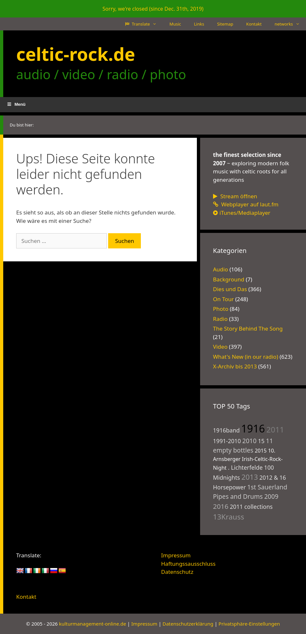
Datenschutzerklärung (188, 623)
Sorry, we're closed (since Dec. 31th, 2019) (153, 8)
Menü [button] (16, 104)
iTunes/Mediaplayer (241, 212)
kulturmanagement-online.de (92, 623)
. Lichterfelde (245, 467)
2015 (261, 450)
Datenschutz (177, 571)
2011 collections (251, 506)
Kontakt (254, 24)
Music (175, 24)
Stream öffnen (235, 196)
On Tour (223, 299)
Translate (144, 23)
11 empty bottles (243, 445)
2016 (221, 506)
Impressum (176, 555)
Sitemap (225, 24)
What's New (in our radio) (245, 356)
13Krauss (228, 517)
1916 (253, 428)
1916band (226, 430)
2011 (275, 429)
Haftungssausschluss (188, 563)
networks (290, 23)
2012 (265, 477)
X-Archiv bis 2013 (235, 366)
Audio (220, 269)
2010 (249, 440)
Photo (221, 308)
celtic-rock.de (75, 54)
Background (228, 279)
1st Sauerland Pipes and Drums (250, 492)
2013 (249, 477)
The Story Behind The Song (248, 328)
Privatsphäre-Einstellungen (249, 623)
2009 (271, 496)
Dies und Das (230, 289)
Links (199, 24)
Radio (220, 318)
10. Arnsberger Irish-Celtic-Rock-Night (248, 459)
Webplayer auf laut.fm (245, 204)
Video (220, 346)
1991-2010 (227, 441)
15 (261, 441)
